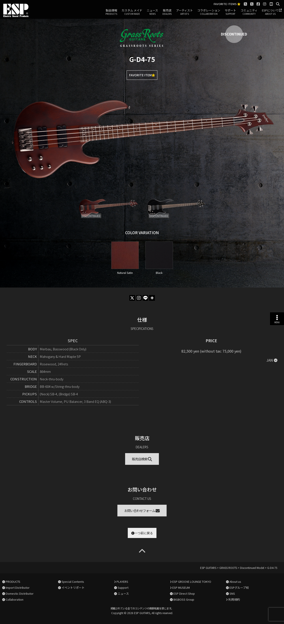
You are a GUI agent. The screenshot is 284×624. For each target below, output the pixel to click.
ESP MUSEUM (181, 587)
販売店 (167, 12)
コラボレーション (208, 12)
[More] (152, 298)
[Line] (145, 298)
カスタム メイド (132, 12)
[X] (132, 298)
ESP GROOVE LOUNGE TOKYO (191, 581)
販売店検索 (142, 459)
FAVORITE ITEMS (227, 4)
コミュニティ (249, 12)
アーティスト (184, 12)
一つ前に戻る (142, 533)
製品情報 (111, 12)
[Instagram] (139, 298)
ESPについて (270, 12)
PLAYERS (122, 581)
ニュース (152, 12)
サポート (230, 12)
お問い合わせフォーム (142, 510)
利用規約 (234, 599)
